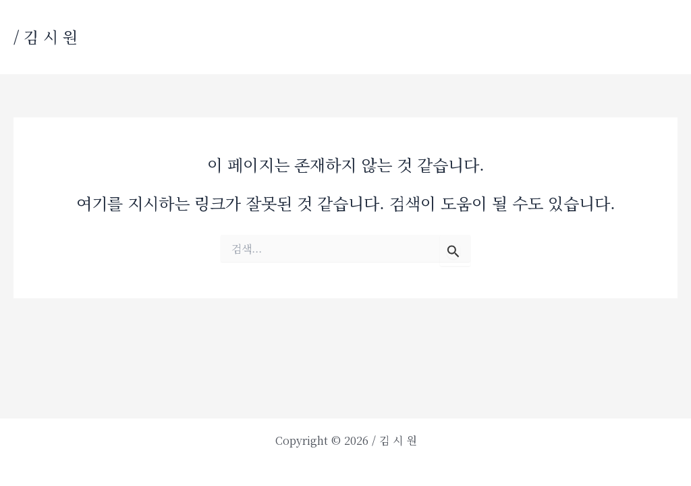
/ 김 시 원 (45, 37)
